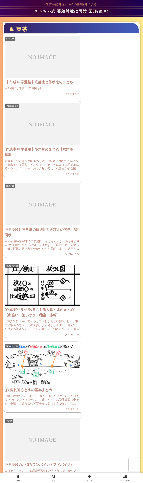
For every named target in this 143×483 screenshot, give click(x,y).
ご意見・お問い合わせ (71, 458)
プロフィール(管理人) (119, 458)
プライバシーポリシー (24, 458)
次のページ (72, 422)
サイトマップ (71, 466)
